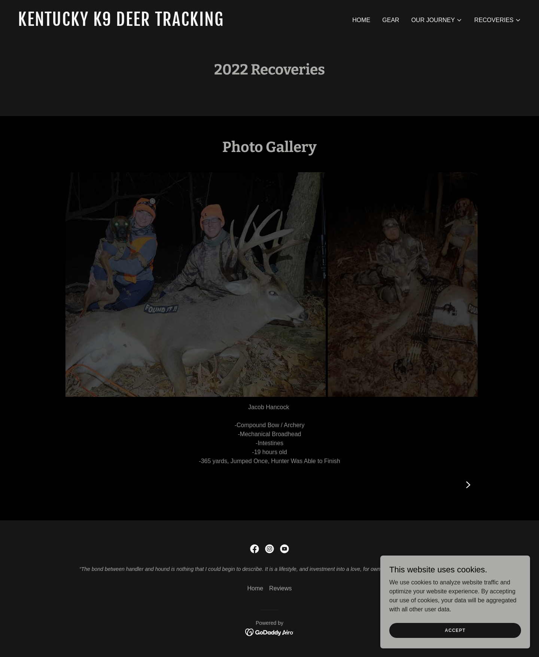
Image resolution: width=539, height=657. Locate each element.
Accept (455, 630)
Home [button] (255, 588)
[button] (436, 20)
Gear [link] (390, 20)
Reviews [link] (280, 588)
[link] (141, 24)
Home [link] (361, 20)
